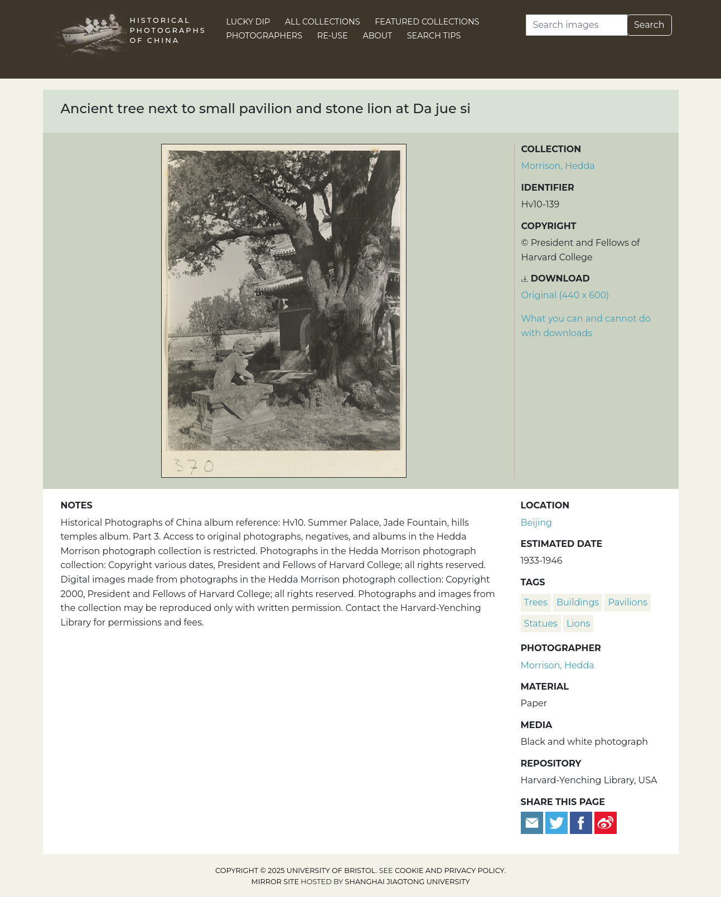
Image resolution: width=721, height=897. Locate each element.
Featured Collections (427, 22)
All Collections (322, 22)
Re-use (332, 36)
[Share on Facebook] (581, 822)
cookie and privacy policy (449, 870)
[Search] (576, 25)
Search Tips (434, 36)
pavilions (627, 602)
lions (578, 623)
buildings (578, 602)
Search (649, 25)
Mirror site (275, 881)
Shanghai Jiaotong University (407, 881)
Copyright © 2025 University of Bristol (295, 870)
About (377, 36)
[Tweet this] (557, 822)
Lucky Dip (248, 22)
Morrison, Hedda (558, 166)
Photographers (264, 36)
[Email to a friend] (533, 822)
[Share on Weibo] (605, 822)
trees (536, 602)
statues (541, 623)
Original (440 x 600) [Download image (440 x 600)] (565, 295)
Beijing (537, 522)
